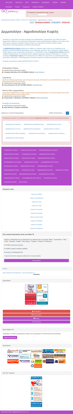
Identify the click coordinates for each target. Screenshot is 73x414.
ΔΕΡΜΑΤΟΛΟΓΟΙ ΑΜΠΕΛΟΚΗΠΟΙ (34, 124)
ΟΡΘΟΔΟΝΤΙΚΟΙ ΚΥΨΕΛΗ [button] (45, 166)
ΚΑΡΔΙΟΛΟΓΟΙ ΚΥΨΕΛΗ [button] (31, 162)
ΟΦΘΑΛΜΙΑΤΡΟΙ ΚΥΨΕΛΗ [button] (45, 170)
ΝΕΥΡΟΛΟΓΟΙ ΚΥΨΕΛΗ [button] (11, 166)
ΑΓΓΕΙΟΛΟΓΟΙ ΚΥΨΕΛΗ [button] (11, 150)
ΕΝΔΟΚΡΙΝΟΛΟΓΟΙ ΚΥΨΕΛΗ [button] (46, 158)
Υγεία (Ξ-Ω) (19, 2)
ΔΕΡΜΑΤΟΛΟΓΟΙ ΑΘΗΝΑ (13, 124)
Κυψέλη (50, 20)
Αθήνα (18, 20)
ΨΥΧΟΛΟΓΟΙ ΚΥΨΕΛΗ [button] (50, 178)
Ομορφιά (63, 2)
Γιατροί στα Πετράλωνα (36, 228)
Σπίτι (27, 2)
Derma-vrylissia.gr (41, 98)
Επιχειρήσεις (46, 2)
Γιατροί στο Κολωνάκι (36, 209)
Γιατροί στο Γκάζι (36, 202)
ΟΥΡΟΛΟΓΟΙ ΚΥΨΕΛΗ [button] (28, 170)
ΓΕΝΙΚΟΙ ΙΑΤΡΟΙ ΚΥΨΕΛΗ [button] (11, 154)
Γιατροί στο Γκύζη (36, 205)
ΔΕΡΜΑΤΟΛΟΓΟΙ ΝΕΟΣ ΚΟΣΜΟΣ (16, 133)
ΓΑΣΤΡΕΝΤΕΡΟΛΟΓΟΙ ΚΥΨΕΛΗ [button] (48, 150)
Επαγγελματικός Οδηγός (8, 20)
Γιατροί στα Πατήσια (36, 224)
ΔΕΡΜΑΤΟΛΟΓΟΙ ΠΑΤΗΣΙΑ (56, 133)
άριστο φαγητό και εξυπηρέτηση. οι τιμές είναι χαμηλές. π (19, 272)
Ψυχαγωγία (26, 7)
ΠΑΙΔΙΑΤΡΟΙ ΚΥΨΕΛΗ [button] (10, 174)
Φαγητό (55, 2)
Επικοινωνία (36, 322)
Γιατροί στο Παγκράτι (36, 221)
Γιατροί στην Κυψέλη (36, 213)
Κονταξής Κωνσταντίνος (11, 103)
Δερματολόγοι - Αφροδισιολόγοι (38, 20)
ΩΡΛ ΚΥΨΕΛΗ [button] (23, 182)
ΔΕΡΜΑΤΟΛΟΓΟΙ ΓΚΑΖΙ (54, 124)
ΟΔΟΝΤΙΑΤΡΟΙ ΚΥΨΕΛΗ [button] (28, 166)
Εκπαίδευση (35, 2)
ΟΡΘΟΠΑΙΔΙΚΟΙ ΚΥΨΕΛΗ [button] (11, 170)
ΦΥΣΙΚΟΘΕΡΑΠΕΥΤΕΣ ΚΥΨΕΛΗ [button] (31, 178)
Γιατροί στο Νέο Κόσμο (36, 217)
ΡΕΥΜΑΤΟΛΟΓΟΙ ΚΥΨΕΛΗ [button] (46, 174)
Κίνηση (17, 7)
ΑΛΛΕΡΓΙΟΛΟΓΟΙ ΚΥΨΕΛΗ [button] (28, 150)
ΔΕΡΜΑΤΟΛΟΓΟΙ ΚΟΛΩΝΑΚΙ (32, 129)
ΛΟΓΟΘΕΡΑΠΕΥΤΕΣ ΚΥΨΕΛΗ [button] (49, 162)
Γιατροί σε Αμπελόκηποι (36, 198)
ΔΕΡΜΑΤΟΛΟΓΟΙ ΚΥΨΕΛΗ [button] (47, 154)
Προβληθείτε (36, 311)
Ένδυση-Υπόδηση (38, 7)
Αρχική (32, 22)
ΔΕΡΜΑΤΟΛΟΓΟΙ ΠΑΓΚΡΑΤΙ (37, 133)
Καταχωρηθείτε (36, 260)
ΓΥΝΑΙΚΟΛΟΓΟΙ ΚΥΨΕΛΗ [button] (29, 154)
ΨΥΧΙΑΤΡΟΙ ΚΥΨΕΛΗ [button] (10, 182)
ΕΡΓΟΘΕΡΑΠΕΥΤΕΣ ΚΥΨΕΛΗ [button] (12, 162)
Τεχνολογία (8, 7)
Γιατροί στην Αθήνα (36, 194)
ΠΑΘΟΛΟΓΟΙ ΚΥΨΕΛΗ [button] (62, 170)
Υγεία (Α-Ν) (9, 2)
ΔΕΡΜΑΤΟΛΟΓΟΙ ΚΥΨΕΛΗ (52, 129)
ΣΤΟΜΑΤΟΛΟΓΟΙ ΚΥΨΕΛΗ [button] (11, 178)
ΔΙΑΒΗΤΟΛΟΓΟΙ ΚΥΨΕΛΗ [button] (11, 158)
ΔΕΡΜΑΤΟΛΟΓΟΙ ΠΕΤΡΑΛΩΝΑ (15, 138)
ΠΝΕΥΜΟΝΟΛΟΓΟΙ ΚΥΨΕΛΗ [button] (27, 174)
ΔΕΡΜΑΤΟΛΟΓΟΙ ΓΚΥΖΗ (13, 129)
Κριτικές (5, 268)
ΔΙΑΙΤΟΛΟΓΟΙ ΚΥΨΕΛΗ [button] (28, 158)
